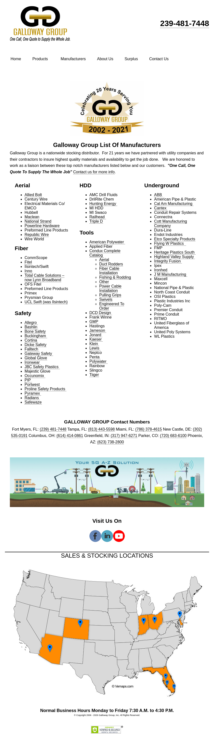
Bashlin (32, 327)
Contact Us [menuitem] (159, 59)
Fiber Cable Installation (109, 270)
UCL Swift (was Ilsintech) (46, 302)
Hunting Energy (103, 204)
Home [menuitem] (16, 59)
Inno (29, 271)
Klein (94, 344)
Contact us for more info (94, 172)
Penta (95, 357)
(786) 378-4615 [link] (148, 429)
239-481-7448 (184, 23)
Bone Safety (35, 331)
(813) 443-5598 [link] (101, 429)
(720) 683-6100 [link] (173, 436)
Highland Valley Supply (174, 257)
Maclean (32, 217)
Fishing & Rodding (115, 277)
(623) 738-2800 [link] (110, 442)
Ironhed (161, 270)
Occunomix (35, 376)
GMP (93, 322)
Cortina (31, 340)
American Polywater (107, 242)
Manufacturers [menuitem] (73, 59)
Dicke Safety (36, 345)
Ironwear (33, 362)
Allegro (31, 322)
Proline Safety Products (46, 389)
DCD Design (100, 313)
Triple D (96, 221)
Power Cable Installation (110, 288)
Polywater (98, 361)
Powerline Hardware (42, 226)
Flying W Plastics (170, 243)
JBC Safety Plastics (42, 367)
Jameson (97, 330)
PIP (28, 380)
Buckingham (36, 336)
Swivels (106, 299)
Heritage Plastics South (175, 252)
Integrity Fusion (168, 261)
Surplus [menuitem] (131, 59)
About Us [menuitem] (105, 59)
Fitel (28, 262)
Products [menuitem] (40, 59)
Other (104, 282)
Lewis (94, 348)
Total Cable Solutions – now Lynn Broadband (45, 277)
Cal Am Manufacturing (174, 204)
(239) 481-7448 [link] (52, 429)
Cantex (161, 208)
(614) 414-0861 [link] (69, 436)
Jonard (95, 335)
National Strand (38, 221)
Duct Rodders (111, 264)
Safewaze (33, 402)
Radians (32, 398)
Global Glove (36, 358)
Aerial (104, 260)
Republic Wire (37, 234)
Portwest (33, 384)
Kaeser (96, 339)
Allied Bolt (33, 195)
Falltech (32, 349)
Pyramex (33, 393)
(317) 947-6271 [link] (124, 436)
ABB (158, 195)
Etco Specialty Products (175, 239)
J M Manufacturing (170, 274)
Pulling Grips (110, 295)
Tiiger (94, 375)
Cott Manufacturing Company (170, 223)
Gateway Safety (39, 353)
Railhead (97, 217)
